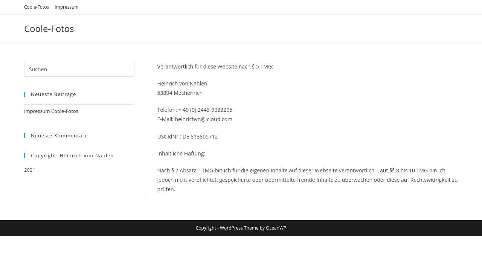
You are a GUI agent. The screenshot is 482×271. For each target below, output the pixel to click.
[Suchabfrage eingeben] (79, 69)
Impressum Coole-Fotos (51, 111)
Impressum (66, 7)
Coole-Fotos (36, 7)
